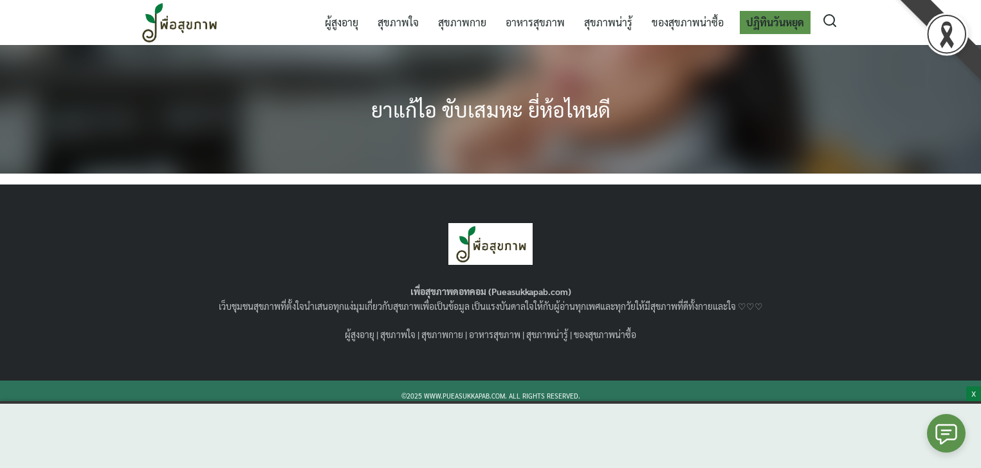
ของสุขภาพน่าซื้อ (688, 22)
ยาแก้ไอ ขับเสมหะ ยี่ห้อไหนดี (490, 109)
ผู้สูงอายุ (341, 22)
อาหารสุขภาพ (535, 22)
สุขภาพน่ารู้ (608, 22)
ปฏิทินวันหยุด (775, 22)
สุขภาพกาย (462, 22)
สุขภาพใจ (398, 22)
